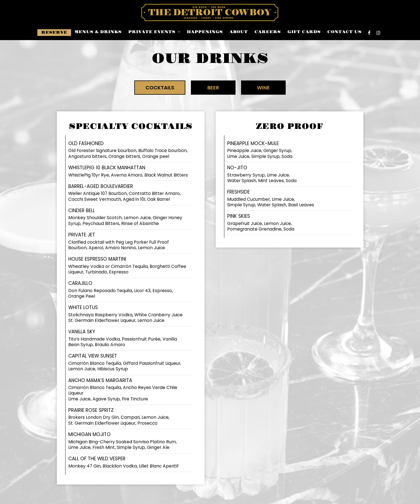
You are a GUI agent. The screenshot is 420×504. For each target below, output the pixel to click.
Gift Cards (304, 32)
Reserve (54, 32)
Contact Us (344, 32)
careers (267, 32)
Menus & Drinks (98, 32)
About (238, 32)
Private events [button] (154, 32)
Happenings (205, 32)
